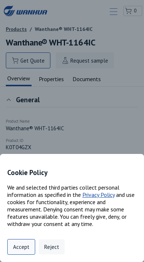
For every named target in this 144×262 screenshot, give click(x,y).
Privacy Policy (98, 194)
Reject (51, 246)
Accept (21, 246)
